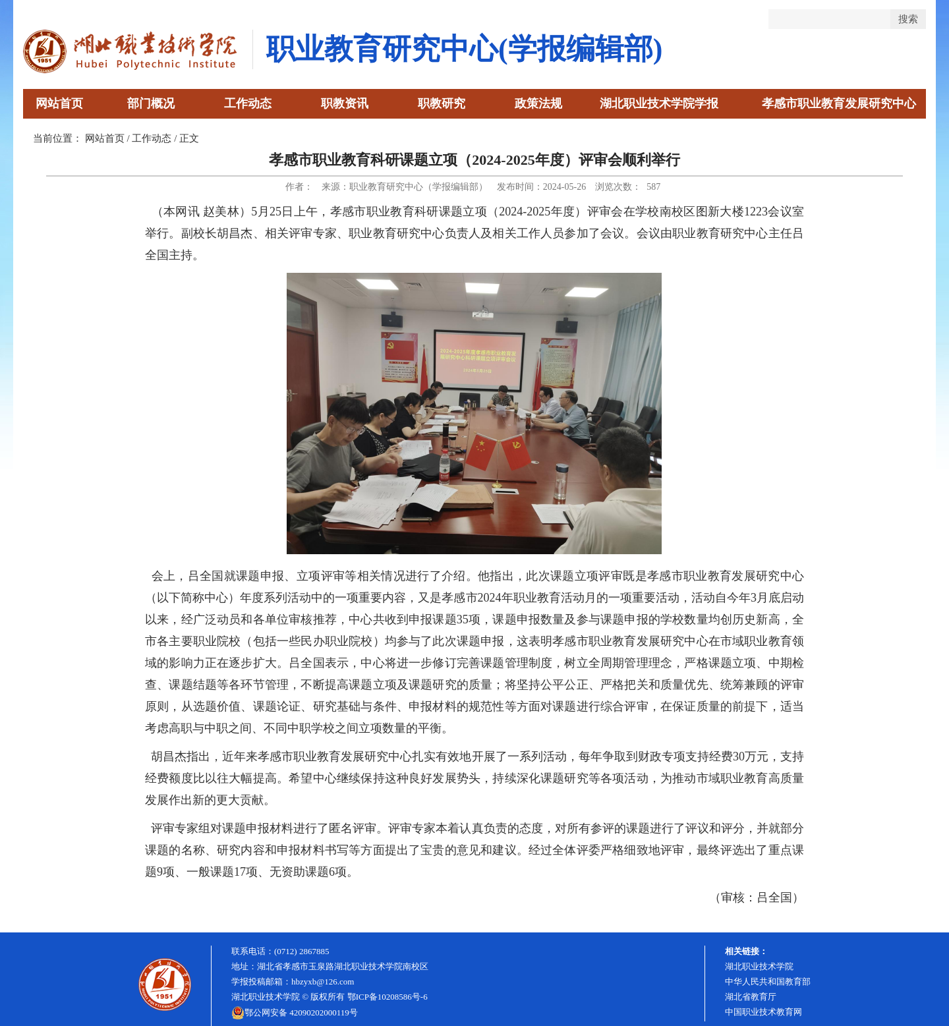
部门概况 (151, 103)
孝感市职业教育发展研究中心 (839, 103)
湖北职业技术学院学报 (659, 103)
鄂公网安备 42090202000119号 (294, 1012)
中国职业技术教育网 (763, 1012)
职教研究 (441, 103)
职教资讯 (344, 103)
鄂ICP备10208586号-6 (387, 997)
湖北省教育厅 (750, 997)
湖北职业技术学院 (759, 966)
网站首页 (59, 103)
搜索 (908, 18)
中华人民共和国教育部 (768, 981)
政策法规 (538, 103)
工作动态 (248, 103)
